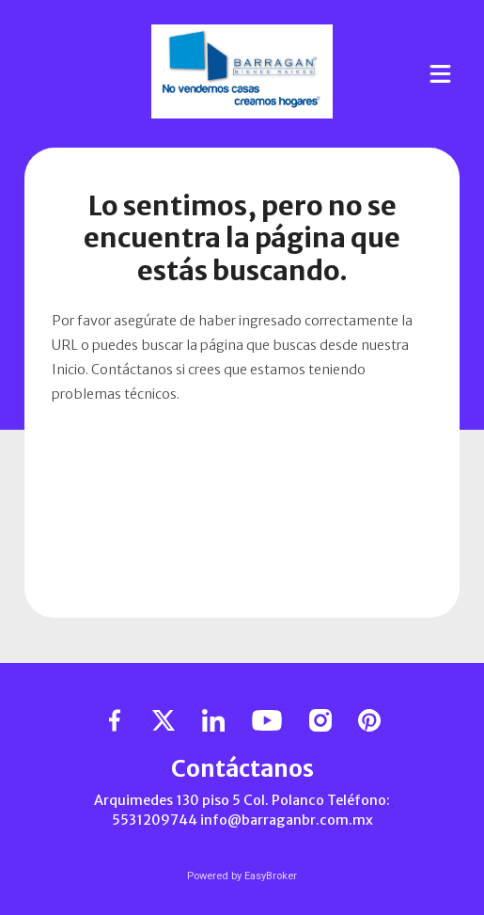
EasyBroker (270, 876)
